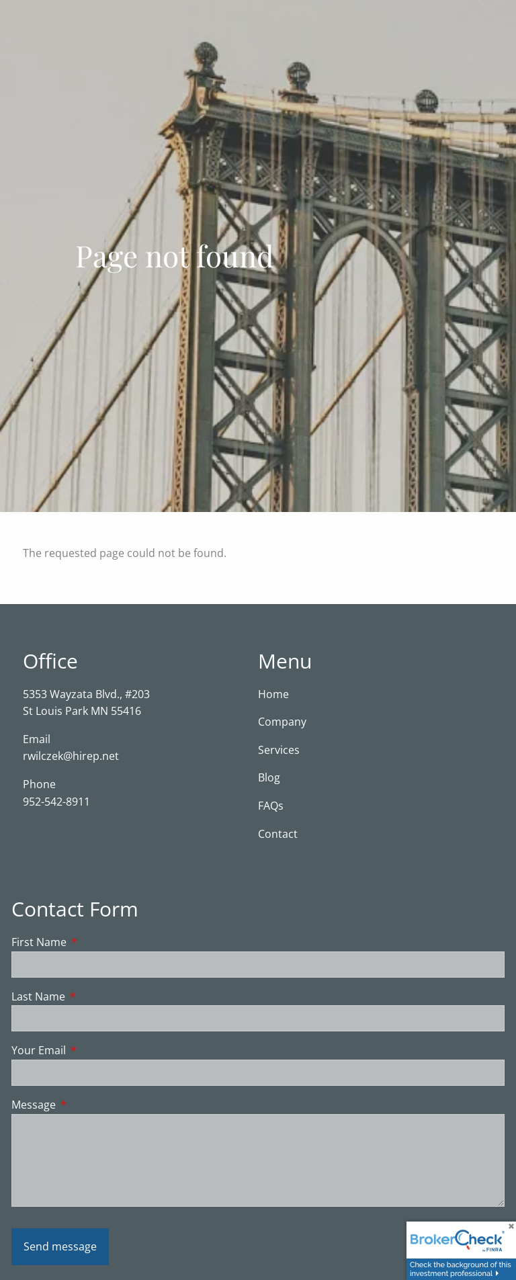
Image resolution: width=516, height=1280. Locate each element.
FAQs (271, 806)
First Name (93, 942)
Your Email (92, 1050)
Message (87, 1105)
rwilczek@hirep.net (71, 756)
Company (282, 722)
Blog (269, 778)
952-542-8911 (56, 801)
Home (273, 694)
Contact (278, 833)
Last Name (92, 996)
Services (279, 749)
